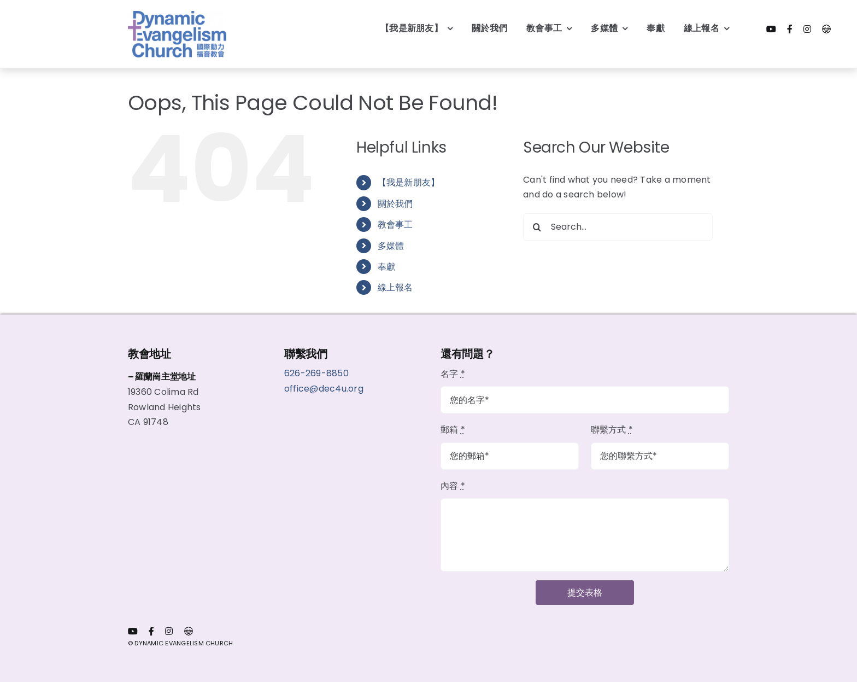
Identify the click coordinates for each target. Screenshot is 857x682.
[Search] (536, 227)
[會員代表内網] (826, 29)
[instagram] (807, 29)
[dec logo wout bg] (177, 15)
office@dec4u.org (323, 388)
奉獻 (386, 266)
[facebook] (790, 29)
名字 (453, 374)
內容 (453, 486)
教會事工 (395, 224)
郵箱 (453, 429)
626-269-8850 (317, 373)
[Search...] (618, 227)
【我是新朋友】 (409, 182)
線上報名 (395, 287)
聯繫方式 (612, 429)
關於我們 (395, 203)
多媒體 (391, 246)
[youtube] (771, 29)
